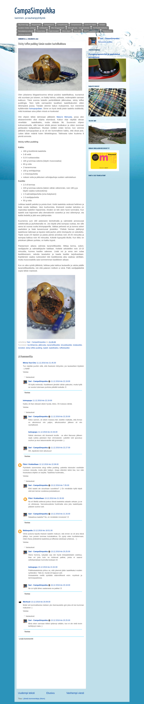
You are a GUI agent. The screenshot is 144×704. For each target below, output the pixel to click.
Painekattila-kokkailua (100, 28)
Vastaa (25, 372)
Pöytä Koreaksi (54, 31)
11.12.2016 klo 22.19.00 (60, 381)
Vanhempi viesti (75, 693)
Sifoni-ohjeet (66, 31)
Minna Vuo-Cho (29, 363)
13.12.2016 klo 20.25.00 (60, 551)
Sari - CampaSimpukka (38, 381)
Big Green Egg (23, 25)
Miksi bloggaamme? (57, 28)
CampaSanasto (76, 25)
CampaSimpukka (34, 11)
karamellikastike (53, 345)
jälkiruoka (42, 345)
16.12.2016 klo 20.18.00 (60, 585)
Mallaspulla (28, 531)
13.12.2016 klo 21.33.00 (60, 514)
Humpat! (102, 25)
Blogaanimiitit (36, 25)
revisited (21, 348)
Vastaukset (30, 377)
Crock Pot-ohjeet (90, 25)
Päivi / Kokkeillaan (31, 464)
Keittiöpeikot (43, 28)
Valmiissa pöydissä (24, 34)
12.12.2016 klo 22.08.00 (48, 464)
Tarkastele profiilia (105, 42)
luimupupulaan (35, 108)
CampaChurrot (49, 25)
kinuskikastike (66, 345)
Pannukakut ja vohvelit (25, 31)
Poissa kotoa (40, 31)
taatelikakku (53, 348)
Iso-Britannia (32, 345)
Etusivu (50, 693)
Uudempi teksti (26, 693)
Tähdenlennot (107, 31)
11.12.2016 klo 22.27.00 (60, 448)
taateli (45, 348)
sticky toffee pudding (34, 348)
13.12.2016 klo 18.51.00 (42, 531)
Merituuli (26, 602)
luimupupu (27, 401)
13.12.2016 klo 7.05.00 (60, 485)
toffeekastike (65, 348)
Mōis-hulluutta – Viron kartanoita (78, 28)
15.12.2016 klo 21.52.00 (47, 567)
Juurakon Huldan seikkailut (27, 28)
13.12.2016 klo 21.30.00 (54, 498)
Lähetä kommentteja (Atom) (34, 699)
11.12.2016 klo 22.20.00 (60, 417)
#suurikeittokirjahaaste (91, 31)
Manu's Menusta (64, 117)
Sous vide (77, 31)
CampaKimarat (62, 25)
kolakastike (77, 345)
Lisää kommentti (26, 639)
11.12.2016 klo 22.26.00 (47, 432)
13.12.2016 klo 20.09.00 (40, 602)
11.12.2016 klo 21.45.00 (46, 363)
